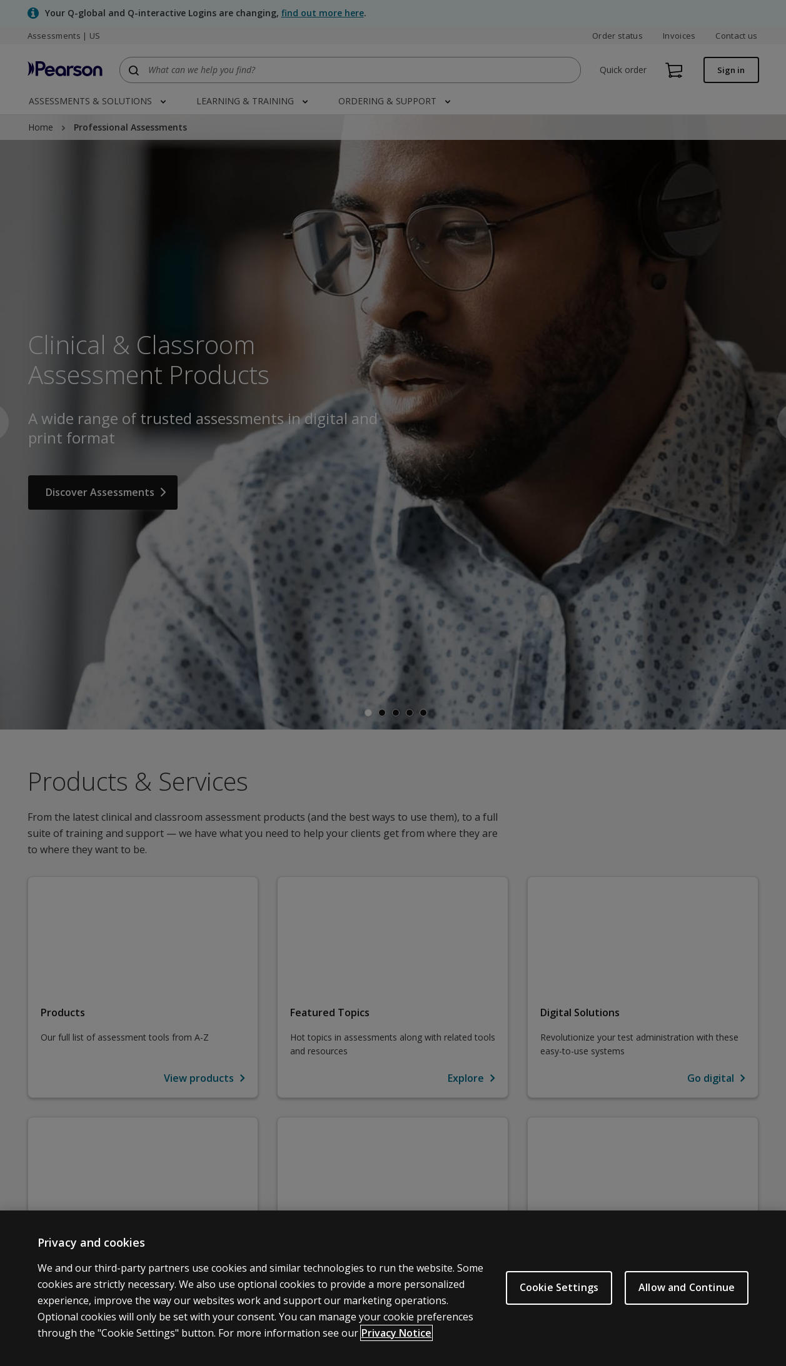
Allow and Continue (686, 1287)
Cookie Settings (559, 1287)
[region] (393, 1288)
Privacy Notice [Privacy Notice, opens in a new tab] (396, 1333)
